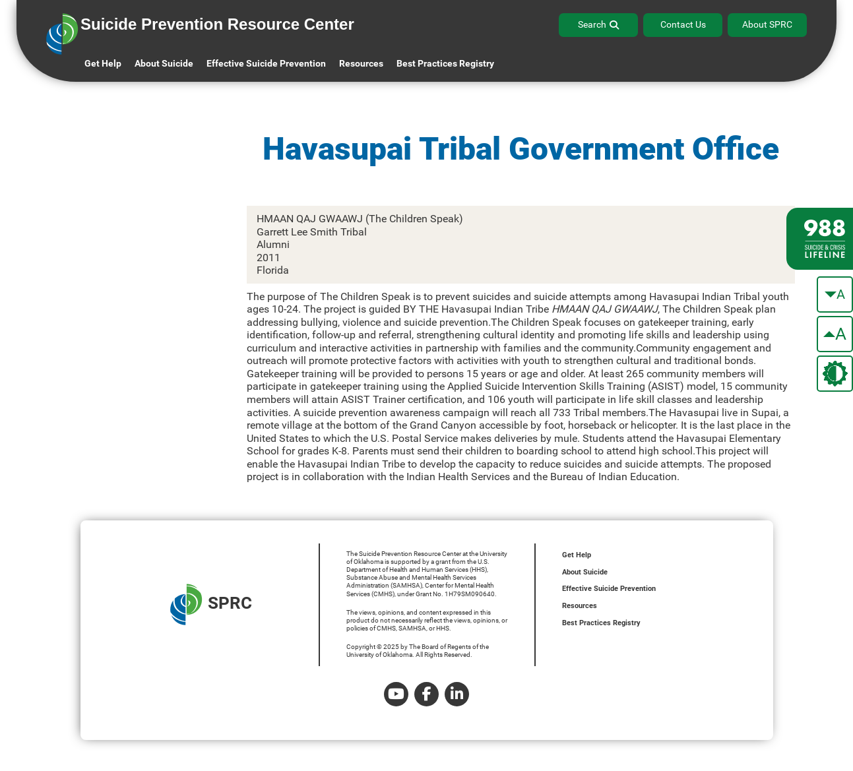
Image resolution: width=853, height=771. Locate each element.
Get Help (102, 63)
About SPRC (767, 24)
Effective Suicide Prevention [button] (266, 63)
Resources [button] (361, 63)
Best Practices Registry (445, 63)
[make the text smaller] (835, 294)
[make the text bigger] (835, 334)
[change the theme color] (835, 373)
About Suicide (164, 63)
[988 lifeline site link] (819, 239)
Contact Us (683, 24)
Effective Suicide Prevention (609, 588)
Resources (579, 605)
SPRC (211, 604)
